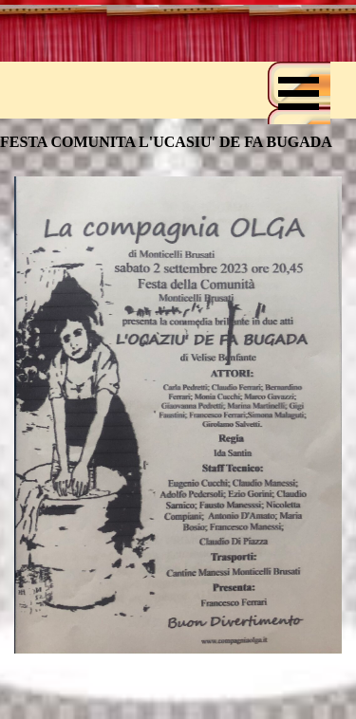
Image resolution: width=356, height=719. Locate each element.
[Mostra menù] (299, 93)
